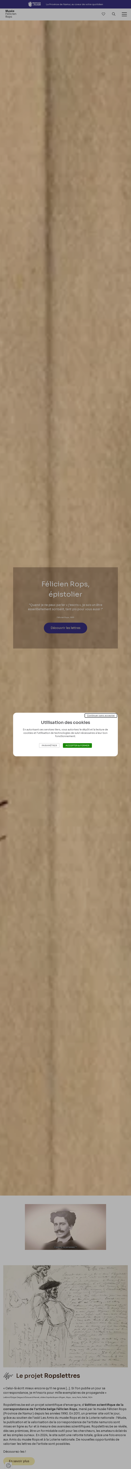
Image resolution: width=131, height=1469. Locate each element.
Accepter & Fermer (77, 745)
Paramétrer (49, 745)
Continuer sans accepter (101, 715)
